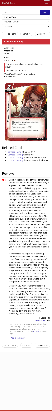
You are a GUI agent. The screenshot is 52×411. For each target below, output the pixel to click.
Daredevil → (42, 33)
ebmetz (36, 331)
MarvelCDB (8, 2)
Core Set (26, 33)
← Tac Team (10, 33)
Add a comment (18, 338)
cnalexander (40, 320)
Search (45, 12)
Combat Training (13, 41)
